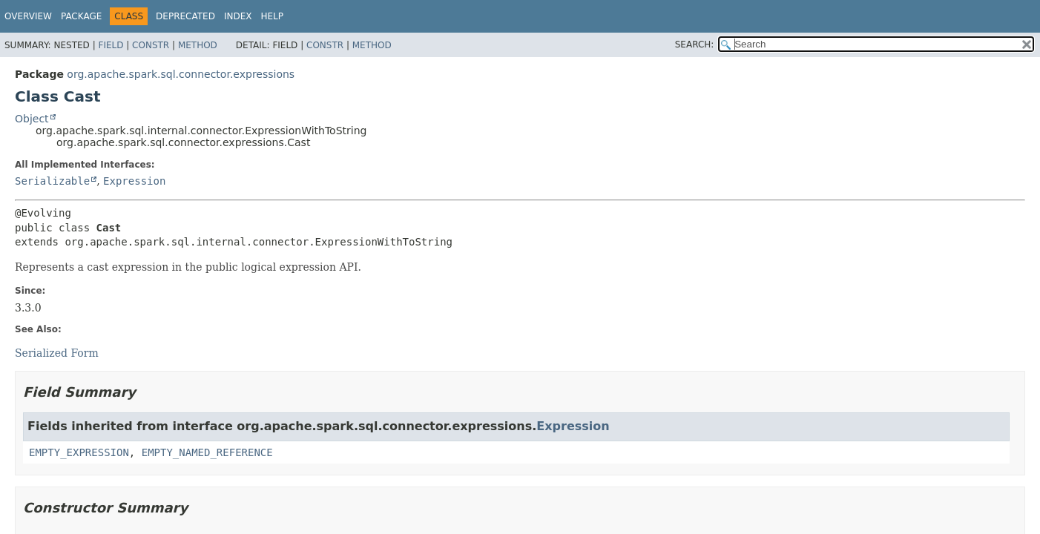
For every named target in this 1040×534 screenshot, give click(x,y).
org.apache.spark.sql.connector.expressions (180, 74)
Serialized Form (57, 353)
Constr (150, 45)
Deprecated (185, 16)
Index (238, 16)
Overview (28, 16)
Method (197, 45)
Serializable (52, 181)
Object (32, 119)
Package (81, 16)
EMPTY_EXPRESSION (79, 452)
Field (110, 45)
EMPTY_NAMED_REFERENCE (207, 452)
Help (271, 16)
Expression (134, 181)
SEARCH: (694, 44)
